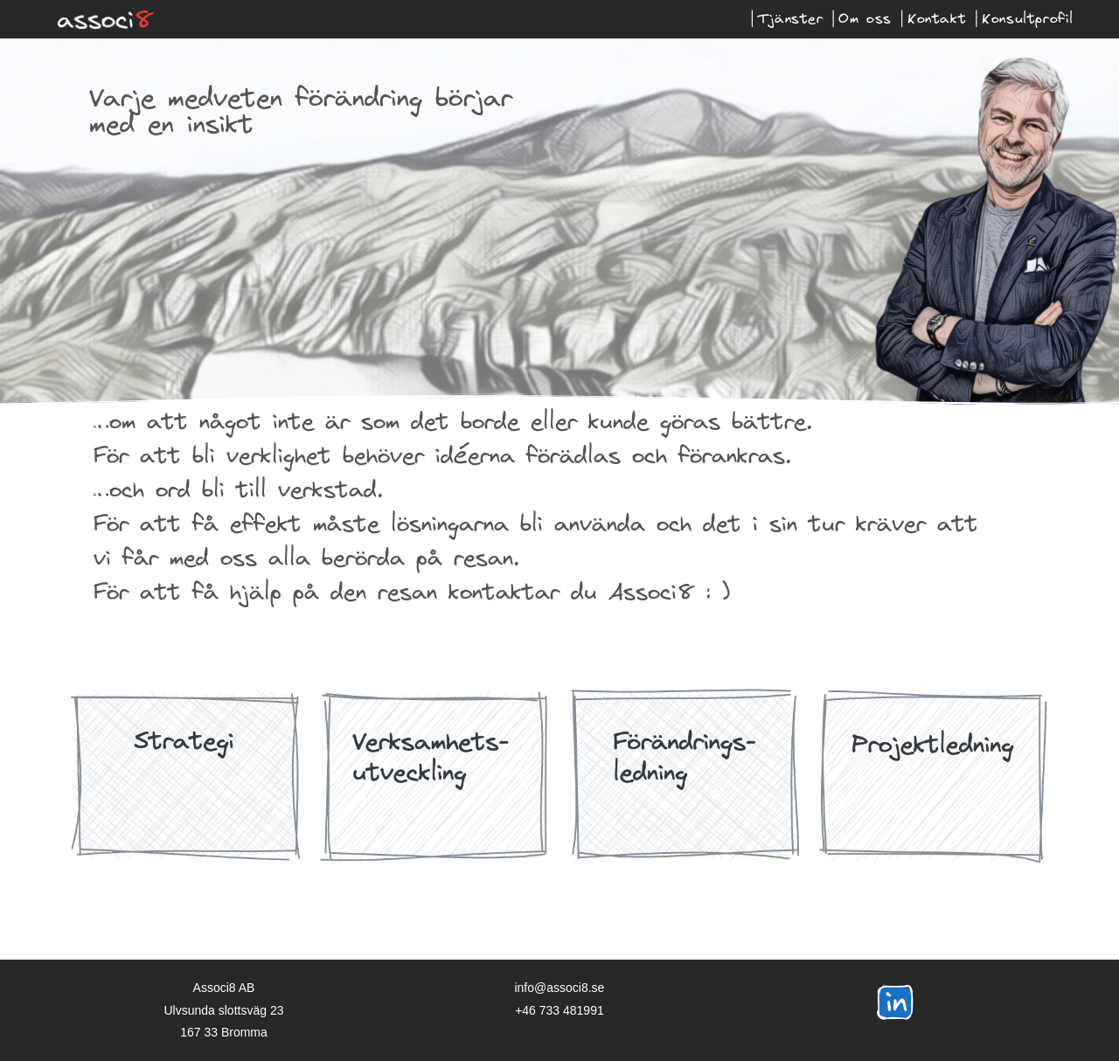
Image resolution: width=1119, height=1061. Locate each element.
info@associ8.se (559, 988)
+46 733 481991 (559, 1009)
